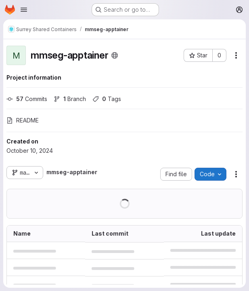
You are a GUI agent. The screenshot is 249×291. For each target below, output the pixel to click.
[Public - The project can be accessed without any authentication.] (114, 55)
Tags (106, 98)
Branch (70, 98)
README (22, 120)
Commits (26, 98)
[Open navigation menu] (23, 9)
